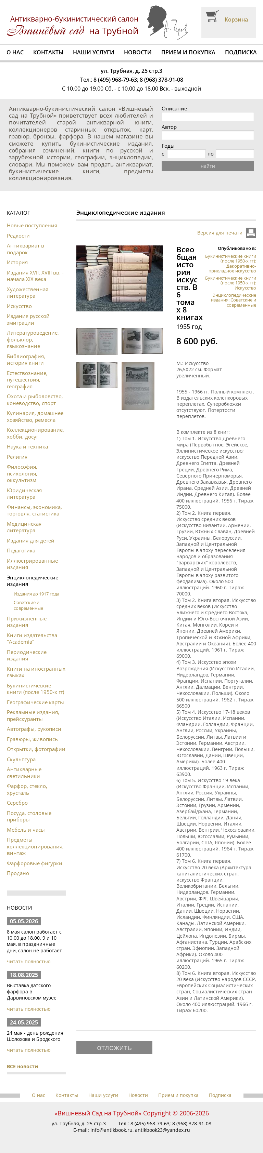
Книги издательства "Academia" (32, 638)
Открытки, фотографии (36, 749)
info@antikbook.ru (111, 1130)
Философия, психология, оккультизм (22, 473)
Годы (168, 146)
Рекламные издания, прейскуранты (33, 715)
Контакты (48, 52)
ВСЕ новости (22, 1066)
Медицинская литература (24, 527)
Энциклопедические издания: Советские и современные (233, 300)
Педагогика (21, 550)
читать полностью (29, 961)
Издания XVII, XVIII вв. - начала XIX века (35, 276)
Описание (174, 108)
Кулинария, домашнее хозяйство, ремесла (35, 416)
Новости (138, 52)
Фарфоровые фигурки (34, 863)
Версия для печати (219, 232)
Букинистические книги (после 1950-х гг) (35, 689)
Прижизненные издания (27, 622)
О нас (15, 52)
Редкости (18, 235)
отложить (114, 1047)
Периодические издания (27, 655)
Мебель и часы (26, 829)
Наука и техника (27, 446)
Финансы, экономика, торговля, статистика (34, 510)
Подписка (241, 52)
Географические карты (35, 702)
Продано (18, 873)
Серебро (17, 802)
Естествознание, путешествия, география (27, 380)
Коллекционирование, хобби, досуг (35, 433)
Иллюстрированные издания (32, 564)
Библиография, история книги (26, 359)
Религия (17, 456)
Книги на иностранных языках (36, 672)
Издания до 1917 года (36, 594)
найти (208, 166)
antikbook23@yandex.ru (162, 1130)
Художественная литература (27, 292)
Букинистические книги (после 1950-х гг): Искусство (230, 283)
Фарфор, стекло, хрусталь (27, 789)
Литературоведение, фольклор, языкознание (33, 339)
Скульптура (21, 759)
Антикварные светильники (24, 772)
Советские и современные (28, 605)
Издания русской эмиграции (28, 319)
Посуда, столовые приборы (29, 816)
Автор (169, 127)
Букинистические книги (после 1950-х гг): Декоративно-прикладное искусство (230, 263)
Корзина (236, 19)
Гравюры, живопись (32, 739)
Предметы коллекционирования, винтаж (35, 846)
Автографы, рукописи (34, 728)
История (17, 262)
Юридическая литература (24, 493)
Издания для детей (30, 540)
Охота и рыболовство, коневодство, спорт (35, 399)
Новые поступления (32, 225)
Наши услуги (93, 52)
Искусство (19, 306)
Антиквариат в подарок (25, 249)
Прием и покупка (188, 52)
